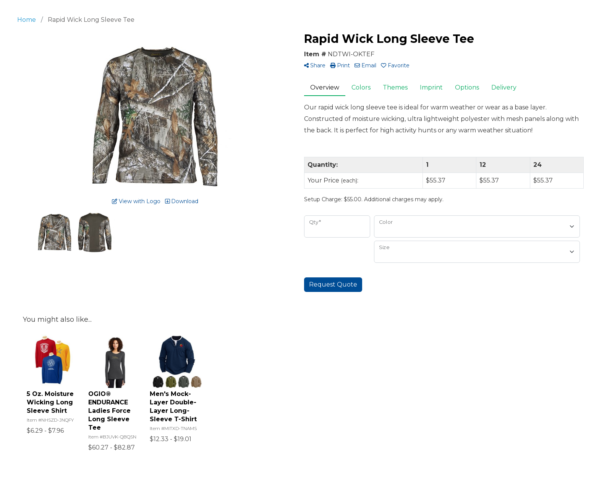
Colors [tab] (361, 87)
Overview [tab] (324, 87)
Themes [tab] (395, 87)
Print (340, 65)
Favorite (395, 65)
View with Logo (136, 201)
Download (181, 201)
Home (26, 19)
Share (314, 65)
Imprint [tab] (431, 87)
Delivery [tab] (503, 87)
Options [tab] (467, 87)
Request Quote (333, 284)
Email (365, 65)
